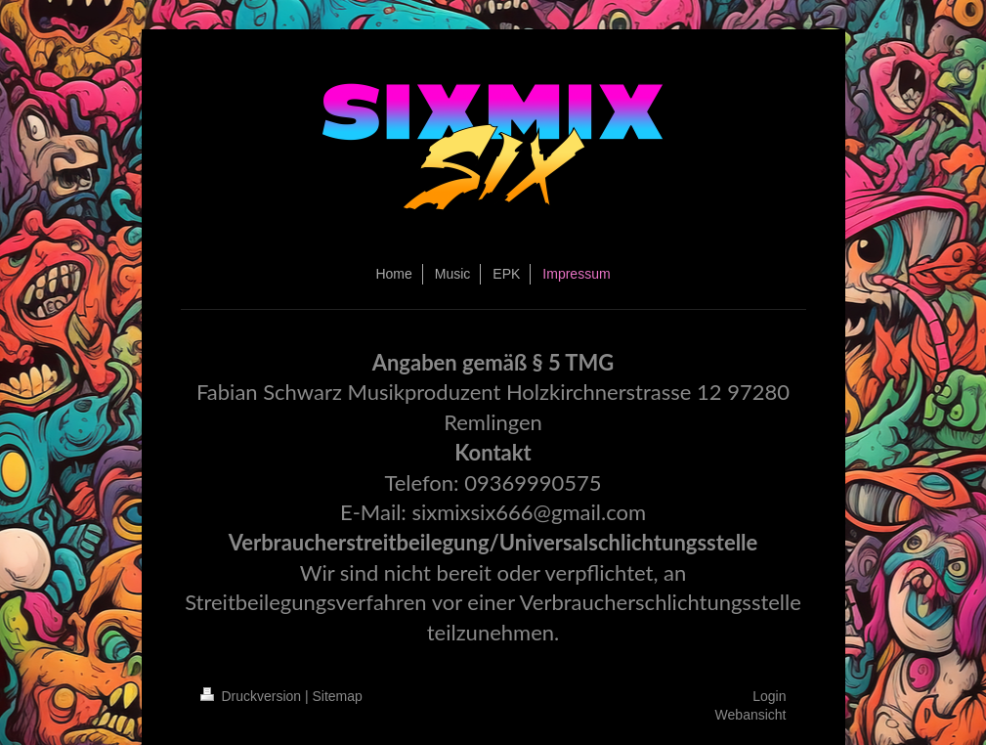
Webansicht (751, 715)
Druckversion (252, 696)
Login (769, 696)
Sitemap (338, 696)
